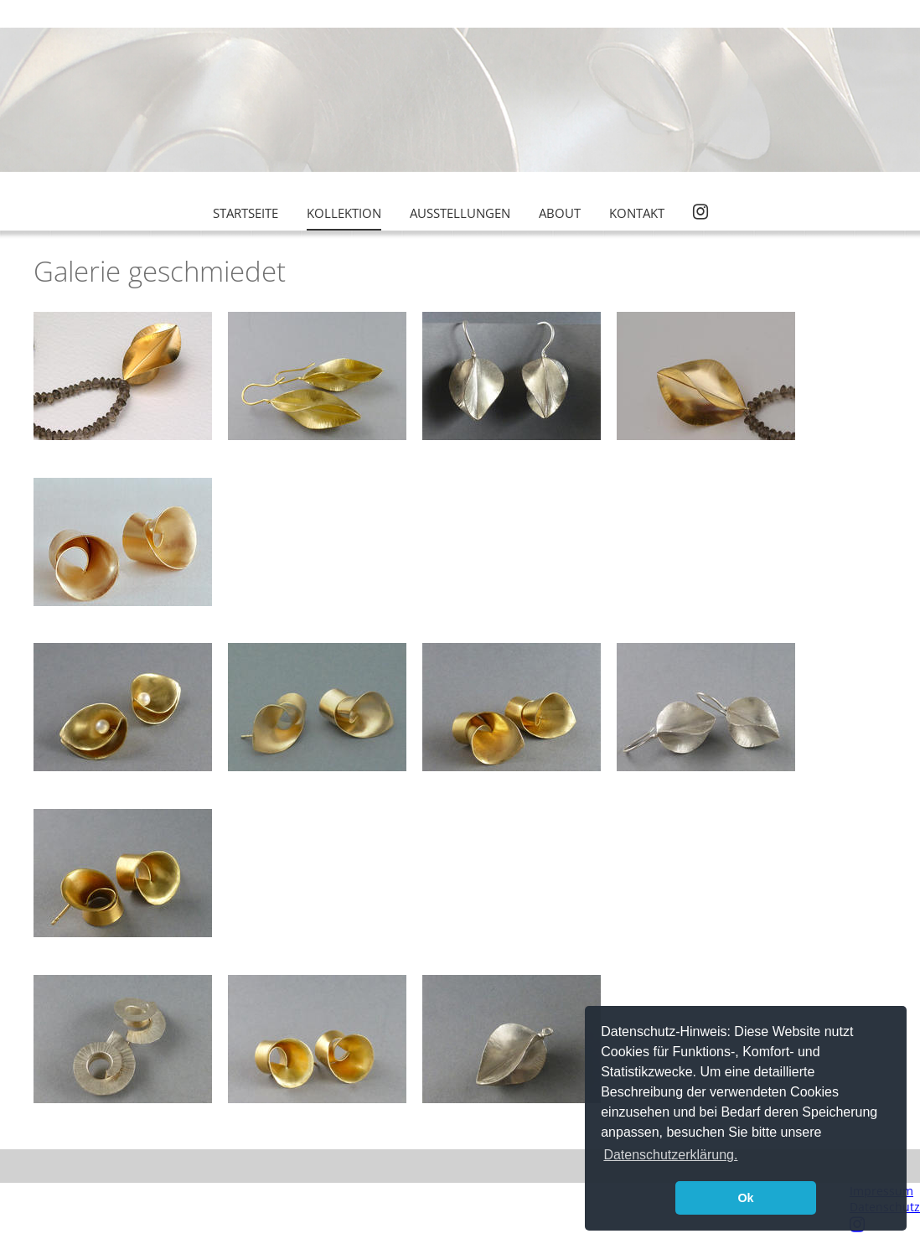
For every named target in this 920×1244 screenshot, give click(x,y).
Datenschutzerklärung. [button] (670, 1155)
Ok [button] (745, 1198)
